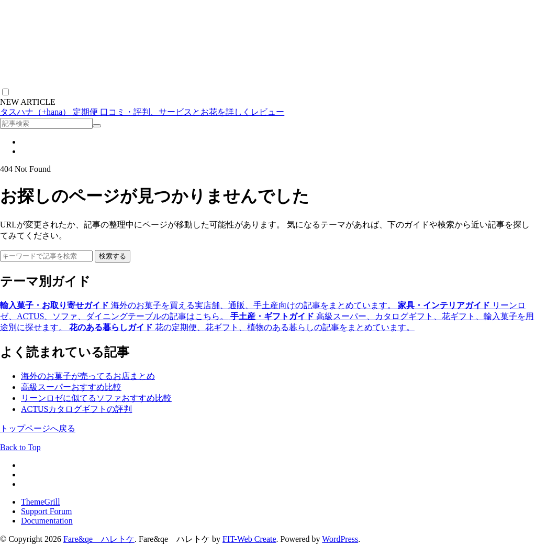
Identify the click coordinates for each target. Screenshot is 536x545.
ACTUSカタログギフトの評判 (76, 409)
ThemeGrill (40, 501)
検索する (112, 256)
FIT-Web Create (249, 539)
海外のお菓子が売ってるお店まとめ (88, 376)
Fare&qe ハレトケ (99, 539)
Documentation (47, 520)
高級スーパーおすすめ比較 (71, 387)
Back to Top (20, 447)
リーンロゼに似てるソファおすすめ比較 (96, 398)
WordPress (340, 539)
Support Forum (46, 511)
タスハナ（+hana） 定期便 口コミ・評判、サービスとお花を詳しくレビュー (142, 111)
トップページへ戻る (37, 428)
